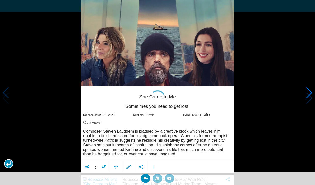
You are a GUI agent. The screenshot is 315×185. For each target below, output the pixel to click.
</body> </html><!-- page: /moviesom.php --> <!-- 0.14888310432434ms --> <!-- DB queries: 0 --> (157, 92)
